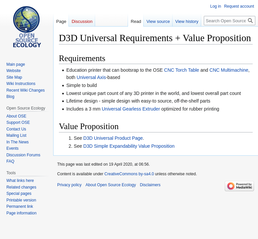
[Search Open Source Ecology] (229, 20)
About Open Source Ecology (110, 185)
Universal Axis (91, 77)
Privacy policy (69, 185)
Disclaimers (150, 185)
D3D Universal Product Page (113, 138)
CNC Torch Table (181, 70)
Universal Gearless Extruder (131, 109)
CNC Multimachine (228, 70)
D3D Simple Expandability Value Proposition (129, 146)
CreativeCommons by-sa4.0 (129, 174)
